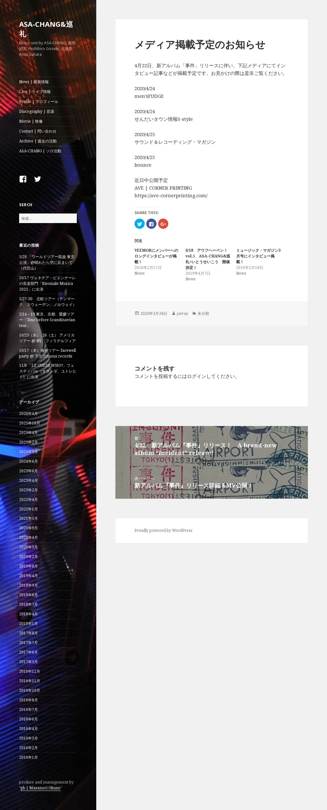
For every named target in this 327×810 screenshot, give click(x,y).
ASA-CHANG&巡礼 (46, 28)
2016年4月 (28, 728)
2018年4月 (28, 614)
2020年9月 (28, 528)
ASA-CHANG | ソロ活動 (40, 151)
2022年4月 (28, 499)
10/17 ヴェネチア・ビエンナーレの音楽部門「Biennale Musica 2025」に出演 (47, 283)
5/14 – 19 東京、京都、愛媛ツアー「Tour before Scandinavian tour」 (47, 319)
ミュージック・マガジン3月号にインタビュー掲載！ (258, 256)
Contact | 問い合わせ (37, 131)
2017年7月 (28, 642)
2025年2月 (28, 442)
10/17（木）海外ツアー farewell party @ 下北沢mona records (47, 353)
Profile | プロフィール (38, 101)
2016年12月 (29, 671)
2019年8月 (28, 566)
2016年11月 (29, 680)
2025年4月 (28, 432)
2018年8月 (28, 594)
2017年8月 (28, 633)
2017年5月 (28, 661)
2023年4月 (28, 480)
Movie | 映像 (31, 121)
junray (182, 313)
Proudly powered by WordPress (163, 530)
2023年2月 (28, 490)
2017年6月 (28, 652)
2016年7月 (28, 709)
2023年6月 (28, 471)
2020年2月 (28, 556)
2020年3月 (28, 547)
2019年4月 (28, 575)
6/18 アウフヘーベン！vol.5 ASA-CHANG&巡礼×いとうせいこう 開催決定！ (207, 259)
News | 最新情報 (34, 81)
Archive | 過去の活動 (38, 141)
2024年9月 (28, 451)
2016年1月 (28, 757)
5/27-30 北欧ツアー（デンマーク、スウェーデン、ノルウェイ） (47, 301)
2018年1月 (28, 623)
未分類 (203, 313)
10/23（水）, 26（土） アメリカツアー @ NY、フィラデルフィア (47, 338)
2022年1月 (28, 509)
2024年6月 (28, 461)
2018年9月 (28, 585)
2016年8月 (28, 700)
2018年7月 (28, 604)
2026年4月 (28, 413)
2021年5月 (28, 518)
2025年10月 (29, 423)
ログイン (196, 376)
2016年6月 (28, 719)
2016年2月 (28, 747)
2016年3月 (28, 738)
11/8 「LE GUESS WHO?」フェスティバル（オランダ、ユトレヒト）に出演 (47, 371)
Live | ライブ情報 (35, 91)
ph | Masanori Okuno (41, 788)
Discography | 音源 (36, 111)
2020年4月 (28, 537)
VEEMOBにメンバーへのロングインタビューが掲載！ (156, 256)
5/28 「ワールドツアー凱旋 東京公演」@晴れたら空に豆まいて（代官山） (47, 262)
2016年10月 (29, 690)
